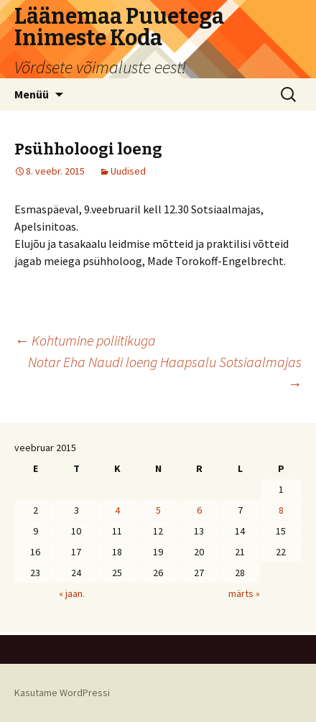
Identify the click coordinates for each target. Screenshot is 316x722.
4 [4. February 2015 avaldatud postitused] (117, 510)
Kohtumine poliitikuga (85, 340)
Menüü (31, 94)
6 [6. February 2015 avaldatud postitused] (199, 510)
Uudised (128, 171)
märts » (244, 593)
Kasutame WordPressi (62, 692)
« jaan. (72, 593)
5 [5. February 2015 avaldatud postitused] (158, 510)
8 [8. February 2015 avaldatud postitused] (281, 510)
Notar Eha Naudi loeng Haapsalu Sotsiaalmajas (165, 372)
